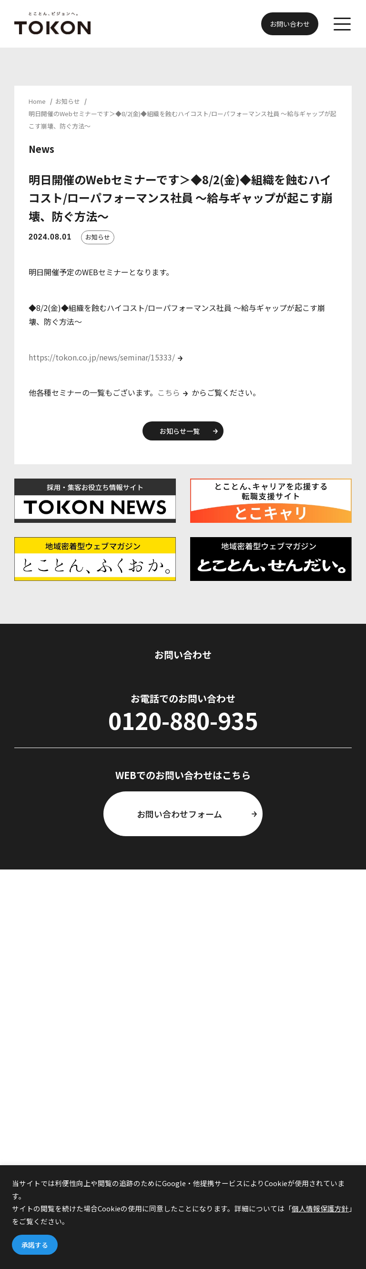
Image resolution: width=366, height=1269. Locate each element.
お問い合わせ (290, 24)
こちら (168, 392)
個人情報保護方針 (320, 1208)
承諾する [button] (34, 1244)
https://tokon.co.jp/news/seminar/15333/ (102, 357)
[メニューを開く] (342, 25)
